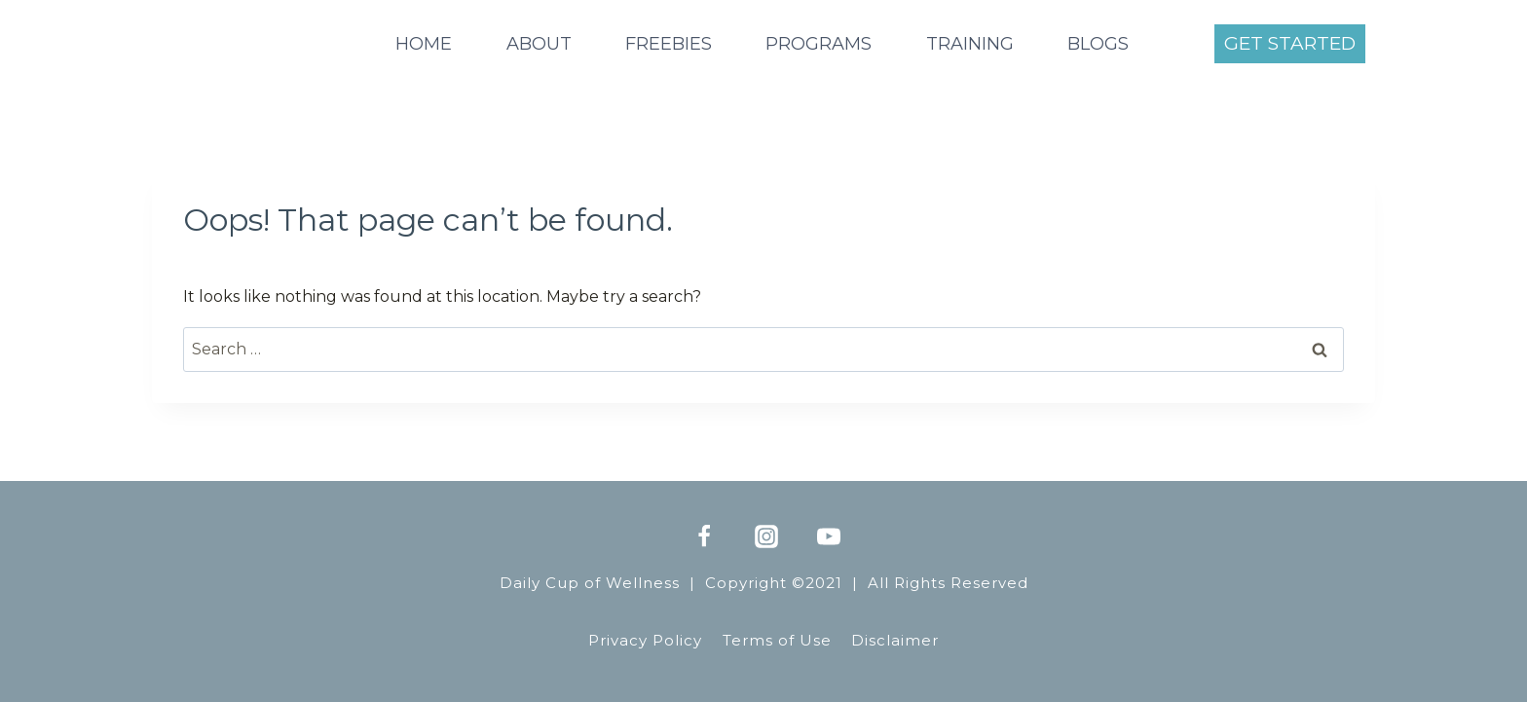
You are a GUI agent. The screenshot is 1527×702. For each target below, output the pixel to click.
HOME (423, 44)
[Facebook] (704, 536)
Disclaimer (895, 640)
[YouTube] (828, 536)
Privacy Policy (645, 640)
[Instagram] (766, 536)
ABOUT (539, 44)
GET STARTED (1290, 43)
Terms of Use (777, 640)
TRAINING (970, 44)
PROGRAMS (818, 44)
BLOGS (1098, 44)
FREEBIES (668, 44)
